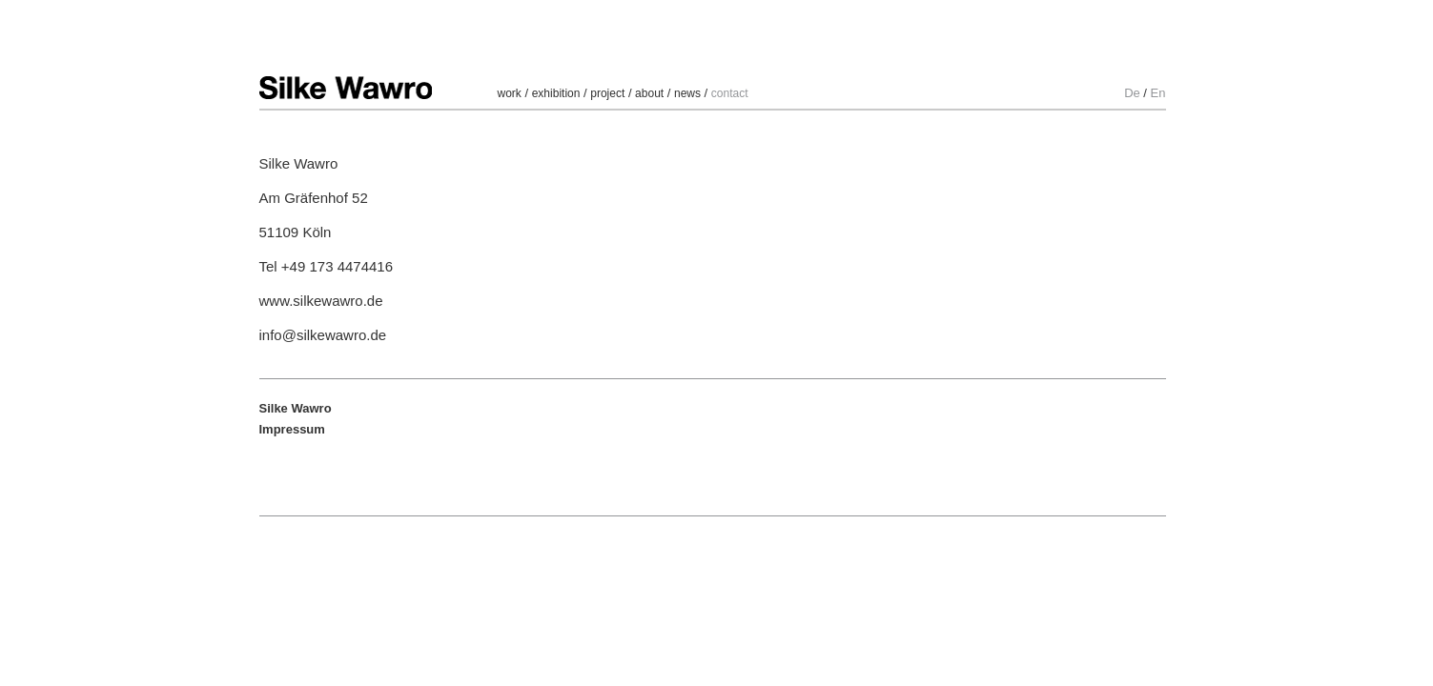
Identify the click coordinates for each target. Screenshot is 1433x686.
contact (729, 93)
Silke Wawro (345, 87)
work (510, 93)
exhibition (556, 93)
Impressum (292, 429)
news (687, 93)
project (607, 93)
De (1132, 93)
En (1158, 93)
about (649, 93)
